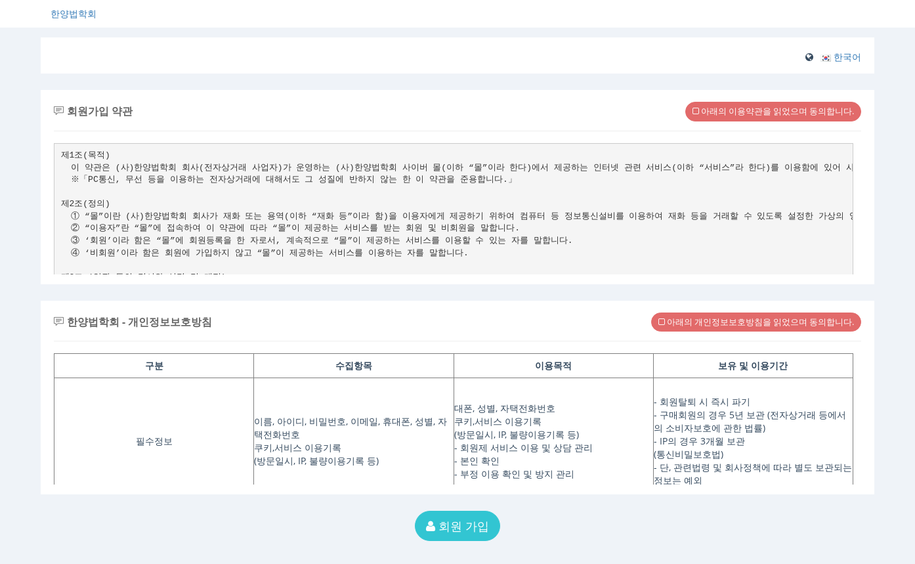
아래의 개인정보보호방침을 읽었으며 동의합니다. (756, 322)
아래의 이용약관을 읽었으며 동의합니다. (773, 111)
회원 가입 (457, 526)
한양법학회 (73, 13)
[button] (840, 57)
